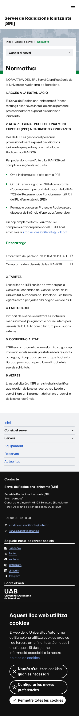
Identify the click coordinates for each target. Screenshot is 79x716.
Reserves (11, 454)
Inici (7, 422)
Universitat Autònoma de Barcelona (22, 7)
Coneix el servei (40, 53)
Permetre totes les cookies (37, 700)
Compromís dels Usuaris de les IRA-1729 (39, 265)
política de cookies (24, 658)
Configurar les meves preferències (33, 687)
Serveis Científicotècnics (24, 531)
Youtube (14, 559)
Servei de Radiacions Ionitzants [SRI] (37, 21)
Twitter (13, 553)
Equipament (13, 446)
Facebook (15, 548)
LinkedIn (14, 571)
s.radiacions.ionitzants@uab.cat (45, 232)
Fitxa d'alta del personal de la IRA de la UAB (39, 257)
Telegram (14, 576)
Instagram (15, 565)
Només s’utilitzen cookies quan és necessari (37, 671)
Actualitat (12, 461)
